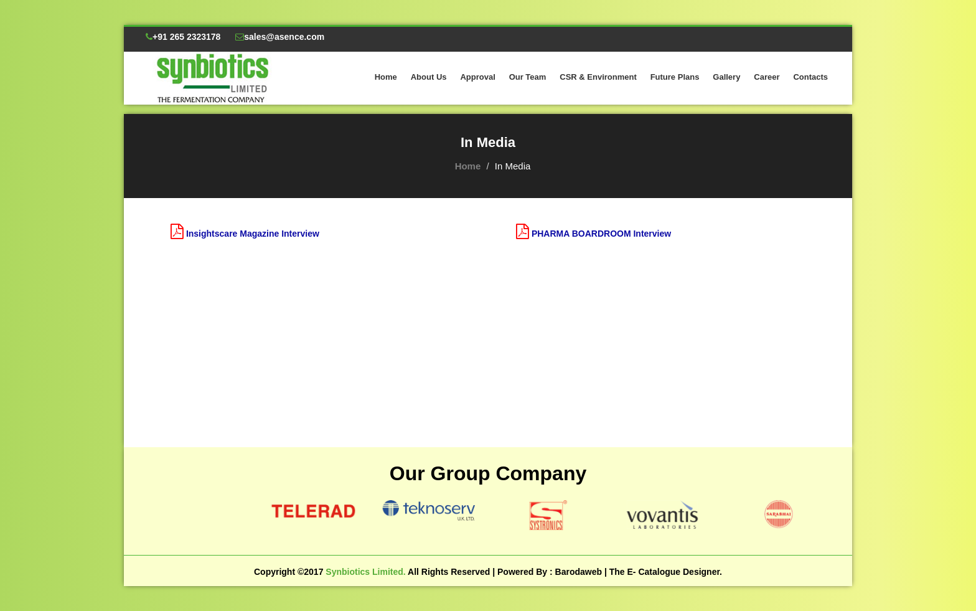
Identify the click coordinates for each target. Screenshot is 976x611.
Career (766, 77)
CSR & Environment (598, 77)
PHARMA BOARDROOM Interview (601, 234)
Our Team (528, 77)
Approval (477, 77)
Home (386, 77)
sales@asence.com (279, 37)
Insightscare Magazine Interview (252, 234)
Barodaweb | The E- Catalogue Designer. (638, 572)
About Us (429, 77)
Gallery (726, 77)
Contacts (810, 77)
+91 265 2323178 (183, 37)
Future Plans (675, 77)
